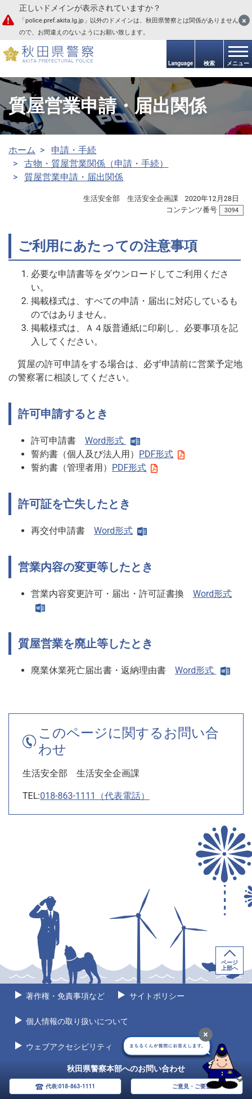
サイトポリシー (155, 995)
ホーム (21, 150)
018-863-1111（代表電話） (95, 795)
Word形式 (112, 440)
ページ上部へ (229, 965)
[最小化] (206, 1034)
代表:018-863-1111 (70, 1086)
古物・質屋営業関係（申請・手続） (96, 163)
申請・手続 (73, 150)
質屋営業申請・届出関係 (73, 177)
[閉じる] (244, 20)
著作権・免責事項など (64, 995)
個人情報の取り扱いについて (76, 1021)
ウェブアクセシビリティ (68, 1046)
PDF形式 (161, 454)
